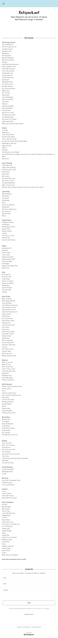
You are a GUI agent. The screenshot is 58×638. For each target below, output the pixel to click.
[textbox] (29, 578)
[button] (3, 3)
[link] (29, 12)
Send (16, 603)
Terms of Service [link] (42, 608)
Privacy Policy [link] (34, 608)
